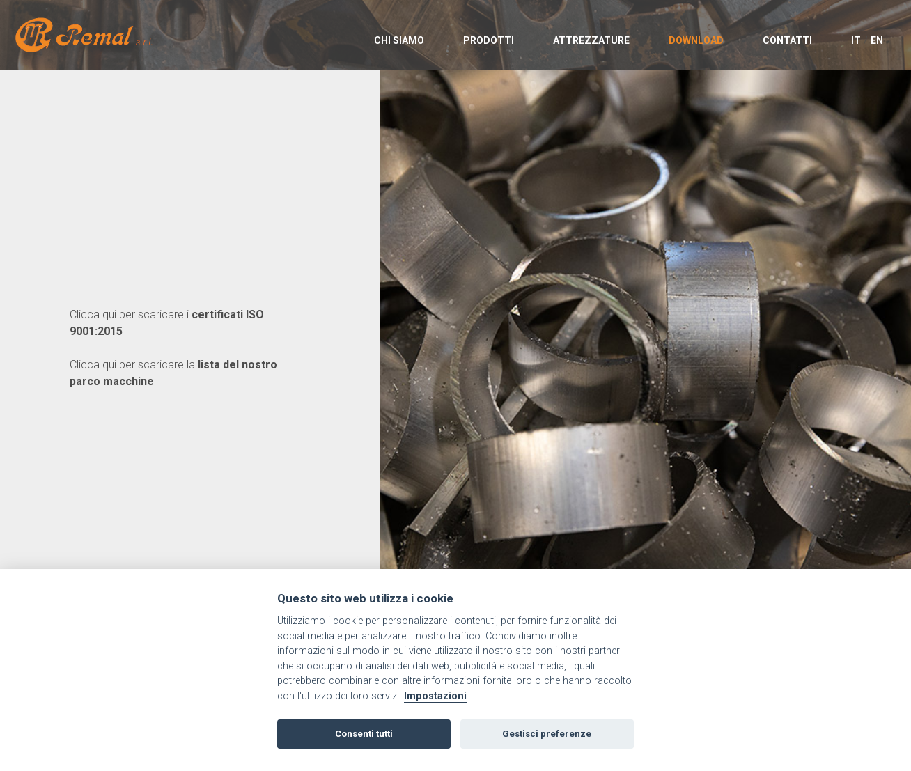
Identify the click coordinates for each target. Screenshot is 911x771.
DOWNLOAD (696, 40)
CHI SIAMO (399, 40)
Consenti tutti (364, 734)
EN (877, 40)
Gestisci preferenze (546, 734)
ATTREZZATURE (591, 40)
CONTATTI (787, 40)
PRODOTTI (488, 40)
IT (856, 40)
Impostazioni (435, 696)
